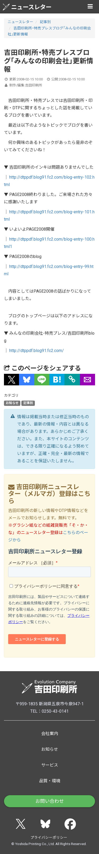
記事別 (45, 22)
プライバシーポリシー (48, 837)
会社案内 (49, 733)
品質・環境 (49, 780)
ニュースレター (27, 7)
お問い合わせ (49, 801)
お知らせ (12, 403)
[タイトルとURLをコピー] (72, 379)
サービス (49, 765)
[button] (11, 379)
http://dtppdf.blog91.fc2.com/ (36, 350)
